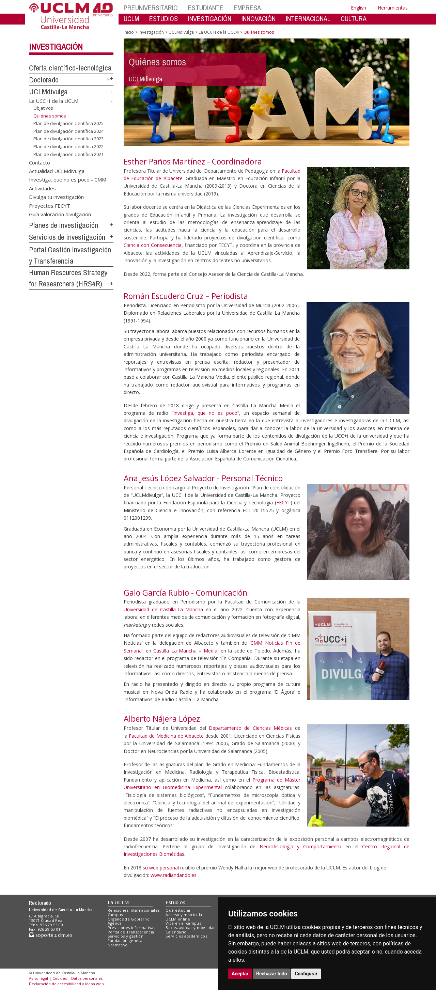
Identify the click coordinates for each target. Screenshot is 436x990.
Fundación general (126, 940)
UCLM (131, 18)
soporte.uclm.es (51, 935)
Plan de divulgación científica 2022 (68, 146)
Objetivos (43, 108)
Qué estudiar (178, 910)
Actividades (42, 188)
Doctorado (44, 80)
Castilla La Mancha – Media (185, 650)
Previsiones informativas (131, 927)
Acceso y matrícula (184, 914)
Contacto (39, 162)
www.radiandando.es (174, 875)
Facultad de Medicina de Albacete (166, 736)
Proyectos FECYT (49, 205)
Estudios (175, 902)
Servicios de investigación (67, 237)
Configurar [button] (306, 973)
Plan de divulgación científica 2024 (68, 131)
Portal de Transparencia (131, 931)
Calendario (176, 931)
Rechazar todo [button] (271, 973)
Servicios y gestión (125, 936)
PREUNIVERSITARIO (151, 7)
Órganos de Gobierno (129, 919)
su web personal (161, 867)
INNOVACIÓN (259, 18)
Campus (115, 914)
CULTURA (354, 18)
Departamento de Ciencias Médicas (250, 728)
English (358, 7)
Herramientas (393, 7)
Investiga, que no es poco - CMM (67, 179)
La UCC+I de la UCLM (53, 100)
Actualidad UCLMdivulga (56, 170)
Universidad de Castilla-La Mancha (163, 609)
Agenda (115, 923)
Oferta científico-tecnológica (70, 68)
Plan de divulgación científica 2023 (68, 139)
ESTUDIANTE (205, 7)
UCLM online (178, 919)
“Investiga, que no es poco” (205, 413)
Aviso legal (38, 978)
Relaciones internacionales (134, 910)
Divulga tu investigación (56, 196)
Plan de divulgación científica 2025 (68, 123)
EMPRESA (247, 7)
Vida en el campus (183, 923)
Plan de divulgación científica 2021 (68, 154)
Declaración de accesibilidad (55, 983)
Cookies (59, 978)
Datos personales (87, 978)
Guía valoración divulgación (60, 214)
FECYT (283, 502)
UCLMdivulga (48, 92)
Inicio (129, 32)
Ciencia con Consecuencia (153, 245)
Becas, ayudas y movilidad (191, 927)
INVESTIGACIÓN (209, 18)
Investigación (56, 46)
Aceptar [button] (240, 973)
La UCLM (118, 902)
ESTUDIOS (163, 18)
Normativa (118, 944)
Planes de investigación (63, 225)
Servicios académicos (186, 936)
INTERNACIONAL (308, 18)
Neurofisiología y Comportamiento (301, 846)
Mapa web (94, 983)
